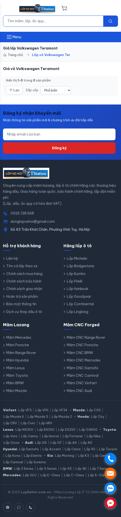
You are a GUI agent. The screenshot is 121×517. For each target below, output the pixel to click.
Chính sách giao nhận (24, 288)
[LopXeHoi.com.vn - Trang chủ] (37, 8)
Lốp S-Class (98, 475)
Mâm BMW (15, 383)
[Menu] (9, 9)
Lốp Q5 (41, 442)
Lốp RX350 (45, 430)
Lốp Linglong (77, 312)
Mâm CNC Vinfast (82, 383)
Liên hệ (12, 258)
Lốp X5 (66, 468)
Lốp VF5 (25, 410)
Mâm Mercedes (18, 337)
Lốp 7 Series (99, 468)
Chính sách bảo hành (24, 281)
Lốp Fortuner (73, 436)
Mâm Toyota (17, 375)
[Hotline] (30, 507)
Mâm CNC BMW (80, 352)
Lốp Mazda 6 (14, 416)
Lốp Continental (80, 304)
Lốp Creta (72, 449)
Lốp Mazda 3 (38, 416)
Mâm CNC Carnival (82, 375)
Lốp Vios (10, 436)
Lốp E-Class (50, 475)
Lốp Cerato (102, 456)
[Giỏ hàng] (64, 9)
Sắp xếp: (32, 90)
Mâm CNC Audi (79, 390)
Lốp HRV (45, 423)
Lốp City (97, 416)
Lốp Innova (50, 436)
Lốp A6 (86, 442)
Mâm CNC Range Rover (86, 337)
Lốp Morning (64, 456)
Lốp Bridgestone (80, 266)
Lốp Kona (13, 456)
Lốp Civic (28, 423)
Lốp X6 (81, 468)
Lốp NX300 (24, 430)
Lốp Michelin (77, 258)
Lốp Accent (51, 449)
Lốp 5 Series (47, 468)
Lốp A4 (71, 442)
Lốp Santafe (29, 449)
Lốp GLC (30, 475)
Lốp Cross (12, 442)
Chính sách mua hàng (24, 274)
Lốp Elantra (33, 456)
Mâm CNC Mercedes (83, 360)
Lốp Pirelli (74, 281)
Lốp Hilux (94, 436)
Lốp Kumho (76, 274)
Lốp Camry (29, 436)
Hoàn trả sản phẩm (22, 296)
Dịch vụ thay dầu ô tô (24, 312)
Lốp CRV (10, 423)
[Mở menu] (13, 37)
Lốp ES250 (67, 430)
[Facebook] (7, 507)
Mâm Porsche (17, 345)
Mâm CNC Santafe (82, 368)
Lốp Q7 (56, 442)
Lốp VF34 (60, 410)
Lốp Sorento (36, 462)
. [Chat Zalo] (110, 488)
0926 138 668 (22, 213)
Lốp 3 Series (24, 468)
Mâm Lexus (15, 368)
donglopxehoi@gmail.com (32, 221)
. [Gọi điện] (110, 458)
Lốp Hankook (77, 288)
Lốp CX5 (94, 410)
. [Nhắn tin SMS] (110, 473)
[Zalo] (19, 507)
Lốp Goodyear (79, 296)
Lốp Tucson (108, 449)
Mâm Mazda (16, 390)
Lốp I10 (89, 449)
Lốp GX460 (88, 430)
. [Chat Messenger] (110, 502)
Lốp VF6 (42, 410)
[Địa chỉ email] (59, 134)
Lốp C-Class (74, 475)
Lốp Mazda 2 (62, 416)
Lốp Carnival (13, 462)
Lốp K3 (83, 456)
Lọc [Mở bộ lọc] (14, 90)
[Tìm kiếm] (53, 21)
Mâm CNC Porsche (82, 345)
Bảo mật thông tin (21, 304)
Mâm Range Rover (21, 352)
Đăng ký (59, 148)
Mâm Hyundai (17, 360)
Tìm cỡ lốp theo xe (22, 266)
